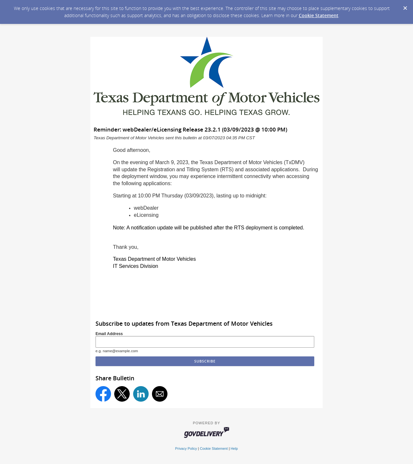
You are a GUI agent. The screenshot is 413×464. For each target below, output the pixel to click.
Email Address (109, 334)
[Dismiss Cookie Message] (405, 6)
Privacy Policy (186, 448)
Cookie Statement (318, 15)
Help (234, 448)
